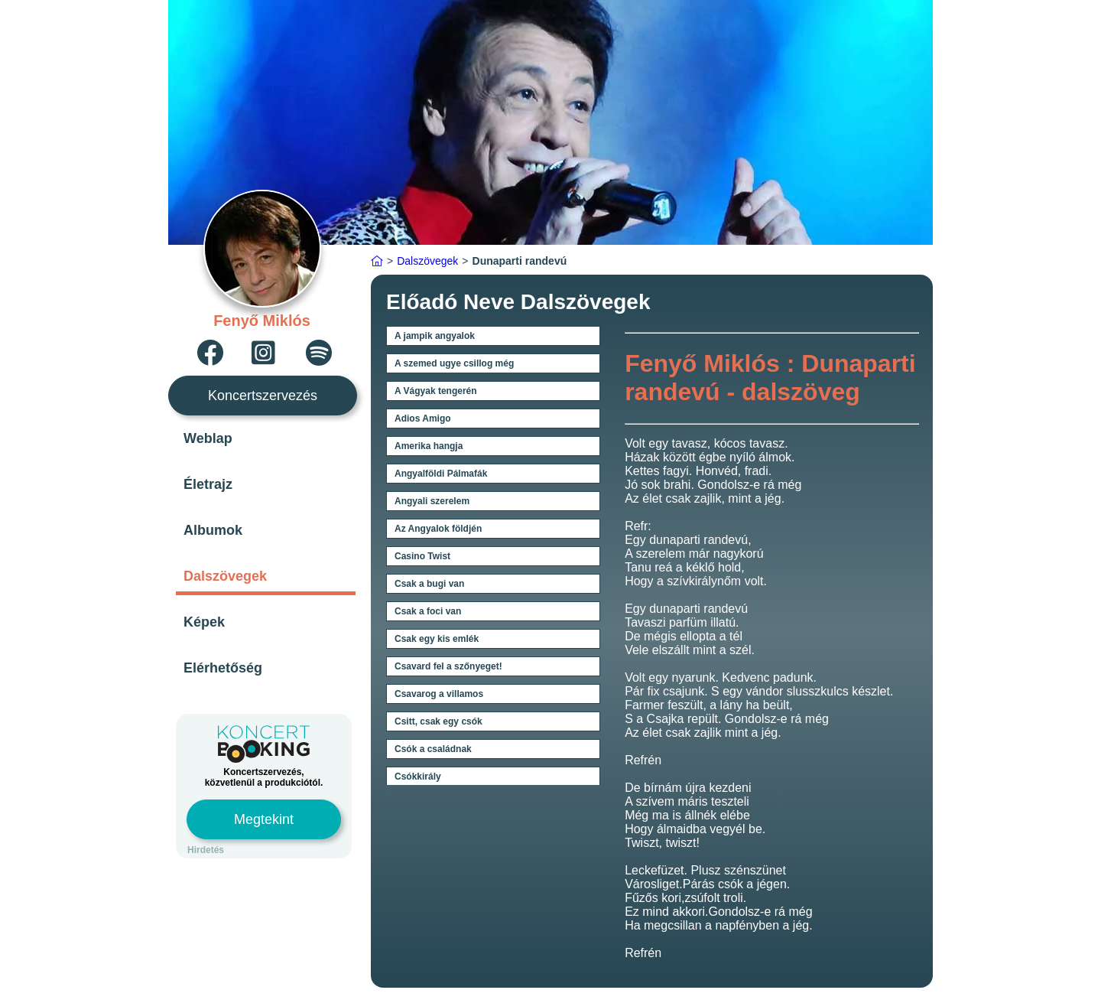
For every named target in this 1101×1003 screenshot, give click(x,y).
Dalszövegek (225, 576)
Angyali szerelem (432, 501)
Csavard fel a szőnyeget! (448, 666)
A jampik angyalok (435, 336)
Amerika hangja (429, 446)
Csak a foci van (428, 611)
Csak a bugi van (429, 583)
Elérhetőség (223, 668)
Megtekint (264, 819)
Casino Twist (422, 556)
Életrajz (208, 484)
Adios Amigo (423, 418)
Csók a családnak (433, 749)
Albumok (213, 530)
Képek (204, 622)
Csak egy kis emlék (437, 638)
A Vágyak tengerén (436, 391)
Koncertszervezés (262, 395)
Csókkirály (418, 776)
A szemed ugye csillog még (454, 363)
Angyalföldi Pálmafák (441, 473)
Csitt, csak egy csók (438, 721)
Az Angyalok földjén (438, 528)
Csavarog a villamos (439, 694)
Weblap (208, 438)
